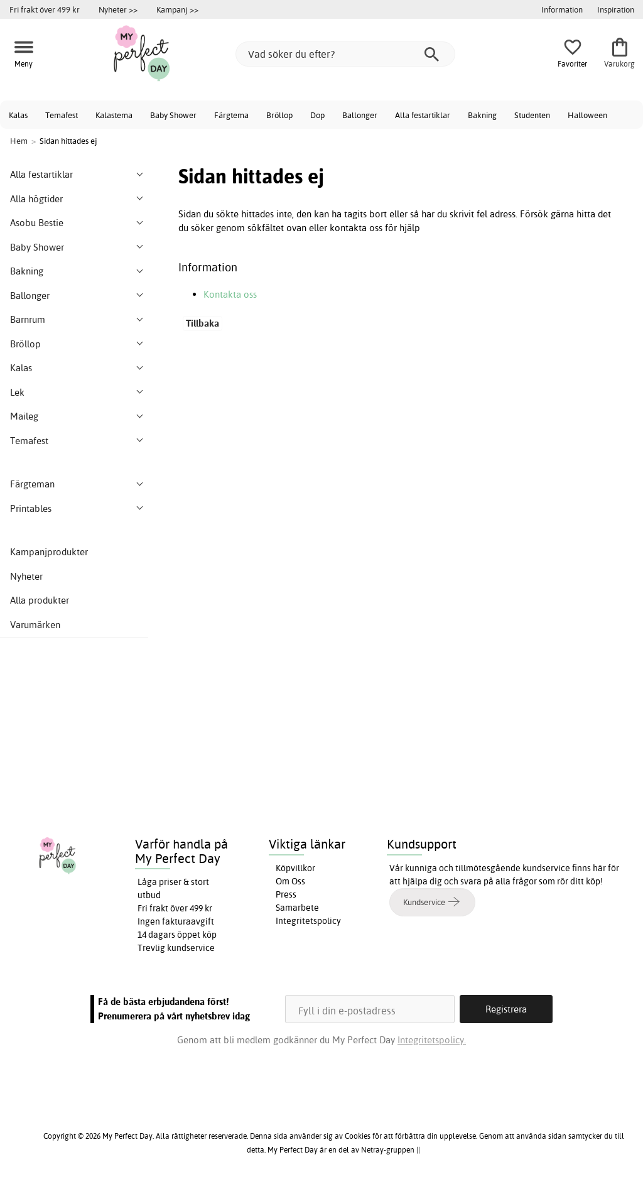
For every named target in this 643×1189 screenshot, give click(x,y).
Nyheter (26, 576)
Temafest (61, 115)
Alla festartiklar (422, 115)
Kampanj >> (177, 9)
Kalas (18, 115)
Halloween (587, 115)
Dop (317, 115)
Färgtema (231, 115)
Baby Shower (173, 115)
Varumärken (35, 625)
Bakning (482, 115)
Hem (19, 141)
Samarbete (297, 907)
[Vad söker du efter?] (345, 54)
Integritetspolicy (308, 920)
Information (562, 9)
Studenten (532, 115)
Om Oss (290, 881)
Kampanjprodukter (49, 552)
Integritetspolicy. (431, 1040)
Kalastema (113, 115)
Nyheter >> (118, 9)
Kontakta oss (230, 294)
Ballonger (359, 115)
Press (286, 894)
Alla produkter (39, 600)
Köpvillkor (295, 868)
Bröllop (279, 115)
